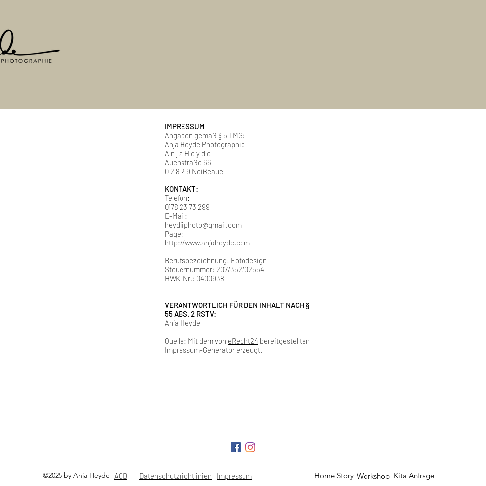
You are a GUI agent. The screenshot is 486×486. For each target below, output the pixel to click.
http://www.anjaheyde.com (207, 242)
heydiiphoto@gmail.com (203, 224)
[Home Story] (333, 476)
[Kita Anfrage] (414, 476)
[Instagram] (250, 447)
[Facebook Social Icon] (236, 447)
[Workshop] (373, 476)
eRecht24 (243, 340)
